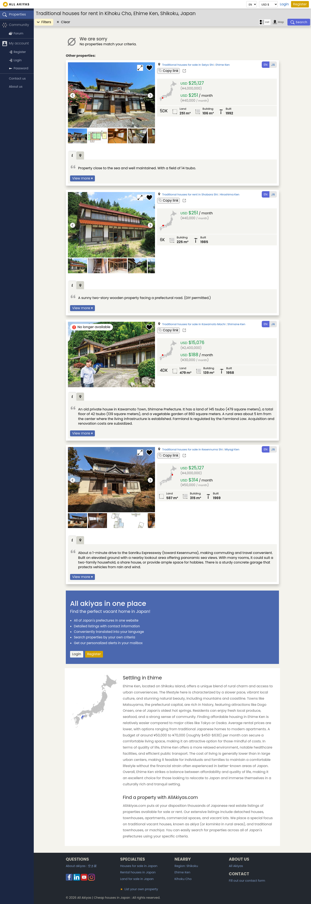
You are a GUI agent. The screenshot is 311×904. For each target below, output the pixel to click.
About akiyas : (81, 866)
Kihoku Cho (183, 879)
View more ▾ (82, 178)
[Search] (298, 22)
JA (273, 65)
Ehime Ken (223, 65)
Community (15, 25)
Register (300, 4)
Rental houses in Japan (138, 872)
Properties (14, 14)
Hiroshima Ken (229, 194)
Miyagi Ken (232, 449)
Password (18, 68)
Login (284, 4)
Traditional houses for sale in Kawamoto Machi (193, 324)
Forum (16, 33)
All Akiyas (236, 866)
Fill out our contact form (247, 880)
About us (16, 86)
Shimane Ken (236, 324)
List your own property (139, 889)
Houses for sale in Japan (138, 866)
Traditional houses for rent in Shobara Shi (190, 194)
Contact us (17, 78)
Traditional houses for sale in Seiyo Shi (188, 65)
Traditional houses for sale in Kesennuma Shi (192, 449)
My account (15, 43)
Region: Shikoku (186, 866)
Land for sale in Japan (137, 879)
